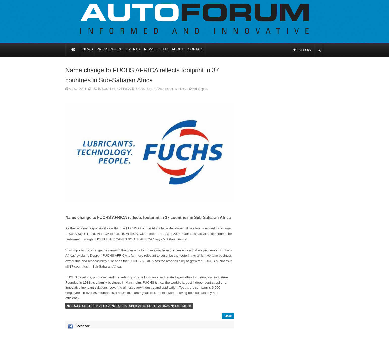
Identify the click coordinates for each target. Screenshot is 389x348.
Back (228, 316)
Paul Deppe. (200, 89)
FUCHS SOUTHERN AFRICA (110, 89)
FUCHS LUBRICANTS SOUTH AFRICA (160, 89)
